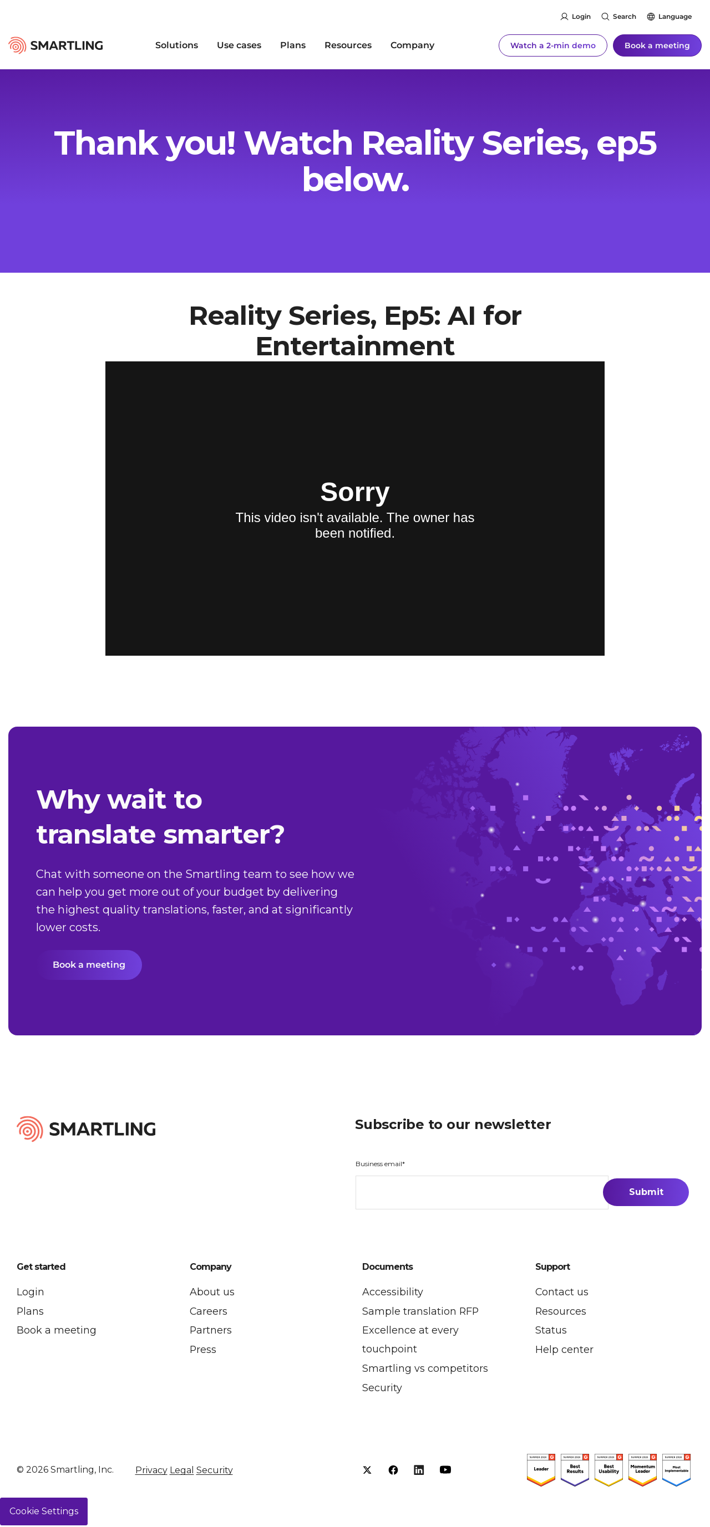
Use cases (239, 44)
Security (382, 1389)
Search (624, 16)
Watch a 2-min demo (553, 44)
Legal (182, 1472)
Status (551, 1331)
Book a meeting (657, 44)
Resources (348, 44)
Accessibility (392, 1292)
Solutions (176, 44)
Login (581, 16)
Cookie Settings (43, 1513)
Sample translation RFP (421, 1312)
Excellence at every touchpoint (410, 1341)
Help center (564, 1351)
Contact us (562, 1292)
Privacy (151, 1472)
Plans (293, 44)
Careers (209, 1312)
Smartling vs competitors (425, 1370)
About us (212, 1292)
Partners (211, 1331)
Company (412, 44)
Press (203, 1351)
